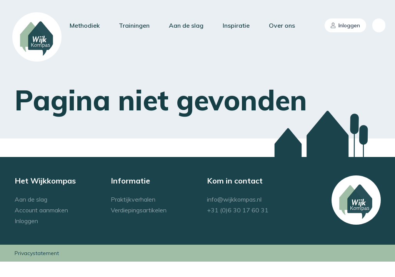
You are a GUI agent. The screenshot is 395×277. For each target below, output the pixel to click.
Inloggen (345, 25)
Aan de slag (186, 25)
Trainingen (134, 25)
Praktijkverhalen (133, 199)
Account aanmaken (41, 210)
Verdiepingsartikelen (139, 210)
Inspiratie (236, 25)
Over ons (282, 25)
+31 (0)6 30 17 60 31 (237, 210)
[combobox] (378, 25)
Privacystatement (37, 253)
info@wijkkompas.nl (234, 199)
